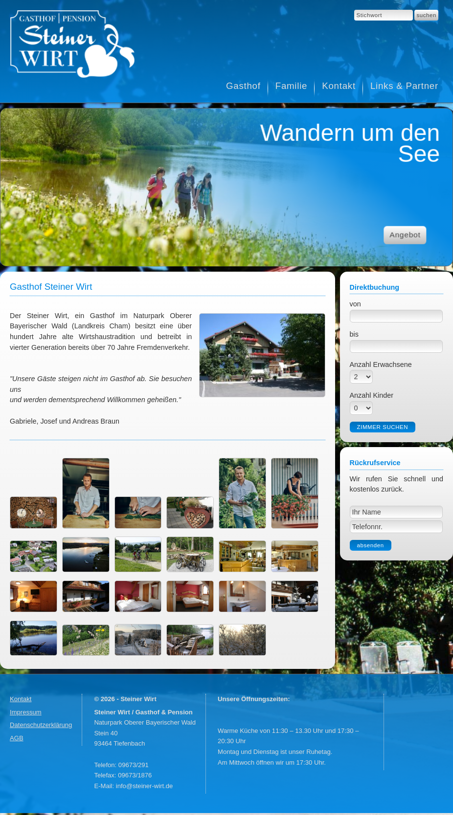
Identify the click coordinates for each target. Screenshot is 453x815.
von (355, 304)
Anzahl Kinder (372, 395)
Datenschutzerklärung (41, 725)
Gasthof (243, 86)
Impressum (26, 712)
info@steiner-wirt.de (144, 786)
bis (354, 334)
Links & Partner (404, 86)
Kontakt (339, 86)
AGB (16, 738)
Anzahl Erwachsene (381, 364)
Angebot (404, 235)
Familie (291, 86)
